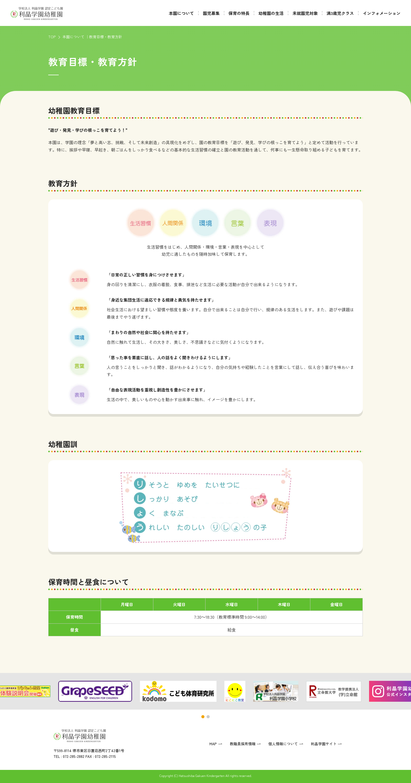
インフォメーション (382, 13)
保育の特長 (239, 13)
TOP (52, 36)
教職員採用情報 (243, 744)
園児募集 (211, 13)
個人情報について (283, 744)
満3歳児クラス (340, 13)
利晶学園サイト (324, 744)
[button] (202, 716)
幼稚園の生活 (271, 13)
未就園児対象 (305, 13)
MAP (213, 744)
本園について (181, 13)
